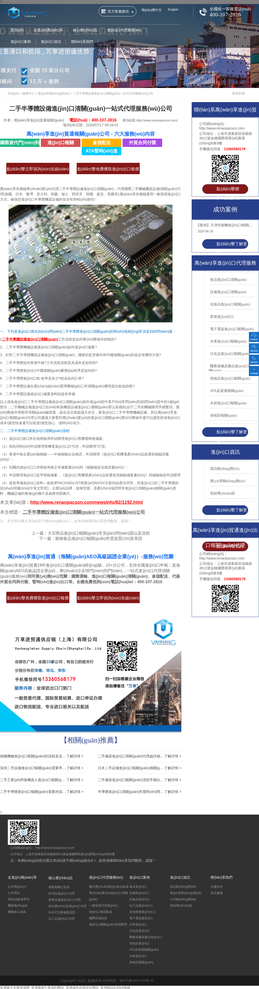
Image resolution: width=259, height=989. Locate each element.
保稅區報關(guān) (223, 415)
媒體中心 (28, 93)
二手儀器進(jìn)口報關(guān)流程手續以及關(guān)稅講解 (139, 779)
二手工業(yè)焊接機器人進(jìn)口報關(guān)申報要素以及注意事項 (41, 779)
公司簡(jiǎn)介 (17, 886)
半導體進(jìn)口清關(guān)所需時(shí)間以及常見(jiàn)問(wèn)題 (139, 791)
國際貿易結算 (98, 917)
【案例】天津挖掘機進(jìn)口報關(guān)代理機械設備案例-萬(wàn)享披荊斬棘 (225, 225)
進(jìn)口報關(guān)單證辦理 (108, 923)
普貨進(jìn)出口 (222, 317)
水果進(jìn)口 (138, 923)
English (175, 10)
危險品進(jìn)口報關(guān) (230, 378)
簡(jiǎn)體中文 (152, 10)
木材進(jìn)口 (138, 955)
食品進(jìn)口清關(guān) (228, 280)
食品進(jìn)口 (138, 886)
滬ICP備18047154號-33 (144, 980)
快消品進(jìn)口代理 (61, 892)
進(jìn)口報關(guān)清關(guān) (60, 143)
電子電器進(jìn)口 (141, 917)
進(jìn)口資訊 (51, 42)
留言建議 (217, 892)
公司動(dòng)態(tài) (183, 898)
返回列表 (239, 93)
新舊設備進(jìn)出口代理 (64, 899)
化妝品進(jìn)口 (139, 898)
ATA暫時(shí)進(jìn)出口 (101, 151)
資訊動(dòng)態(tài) (225, 469)
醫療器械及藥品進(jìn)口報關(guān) (230, 368)
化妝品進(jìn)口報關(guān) (230, 304)
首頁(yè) (17, 30)
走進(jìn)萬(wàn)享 (48, 30)
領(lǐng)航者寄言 (19, 898)
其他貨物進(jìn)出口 (142, 911)
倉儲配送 (102, 142)
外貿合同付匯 (142, 142)
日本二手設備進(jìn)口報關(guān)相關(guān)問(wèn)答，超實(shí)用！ (139, 767)
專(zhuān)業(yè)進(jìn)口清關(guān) (108, 895)
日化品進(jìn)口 (139, 930)
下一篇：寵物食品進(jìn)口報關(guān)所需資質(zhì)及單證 (90, 538)
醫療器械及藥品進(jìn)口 (145, 936)
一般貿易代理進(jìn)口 (104, 905)
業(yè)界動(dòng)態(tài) (53, 93)
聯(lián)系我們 (82, 42)
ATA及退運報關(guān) (227, 391)
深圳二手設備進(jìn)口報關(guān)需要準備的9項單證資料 (41, 767)
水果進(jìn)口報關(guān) (228, 341)
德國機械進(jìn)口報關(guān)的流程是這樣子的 (41, 755)
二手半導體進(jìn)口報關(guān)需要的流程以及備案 (41, 791)
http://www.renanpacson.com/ (59, 125)
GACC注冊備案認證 (61, 911)
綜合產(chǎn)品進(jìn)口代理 (67, 905)
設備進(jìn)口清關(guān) (228, 292)
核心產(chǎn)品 (85, 30)
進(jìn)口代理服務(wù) (124, 30)
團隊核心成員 (17, 911)
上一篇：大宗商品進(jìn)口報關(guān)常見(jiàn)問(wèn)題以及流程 (91, 533)
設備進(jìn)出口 (139, 892)
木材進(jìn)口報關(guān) (228, 403)
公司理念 (14, 892)
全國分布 (217, 886)
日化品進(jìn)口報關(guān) (230, 354)
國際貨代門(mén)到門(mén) (20, 143)
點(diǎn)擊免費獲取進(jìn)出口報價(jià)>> (108, 170)
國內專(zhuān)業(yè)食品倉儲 (109, 886)
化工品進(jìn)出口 (141, 905)
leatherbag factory (22, 980)
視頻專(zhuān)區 (222, 493)
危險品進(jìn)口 (139, 942)
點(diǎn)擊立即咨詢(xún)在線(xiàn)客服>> (38, 170)
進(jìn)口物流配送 (100, 911)
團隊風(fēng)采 (18, 905)
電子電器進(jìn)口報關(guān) (232, 329)
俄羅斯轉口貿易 (59, 886)
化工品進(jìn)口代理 (61, 918)
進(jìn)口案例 (21, 42)
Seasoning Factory (51, 980)
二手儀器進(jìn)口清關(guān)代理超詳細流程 (139, 755)
